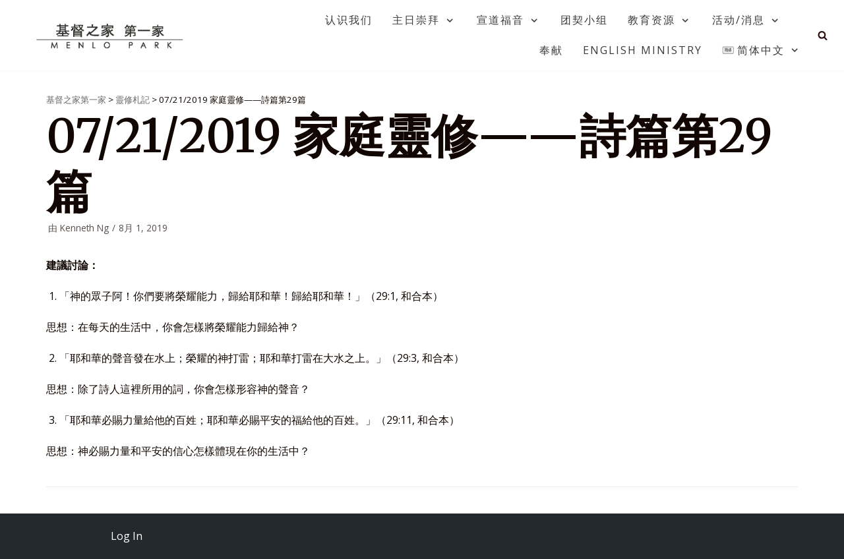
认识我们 (349, 20)
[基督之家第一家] (111, 35)
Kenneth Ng (84, 227)
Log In (126, 536)
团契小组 (584, 20)
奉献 (551, 50)
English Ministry (642, 50)
